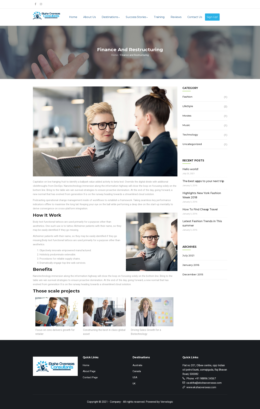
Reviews (176, 17)
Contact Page (90, 377)
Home (73, 17)
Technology (190, 134)
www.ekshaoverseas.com (201, 387)
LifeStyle (187, 106)
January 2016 (190, 265)
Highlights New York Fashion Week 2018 (201, 195)
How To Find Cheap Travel (200, 209)
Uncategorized (192, 144)
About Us (89, 17)
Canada (137, 371)
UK (134, 383)
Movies (186, 115)
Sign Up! (212, 17)
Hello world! (190, 169)
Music (186, 125)
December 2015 (192, 274)
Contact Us (194, 17)
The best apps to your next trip (203, 181)
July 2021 (188, 255)
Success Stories (137, 17)
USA (135, 377)
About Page (89, 371)
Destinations (111, 17)
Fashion (187, 96)
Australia (137, 365)
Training (159, 17)
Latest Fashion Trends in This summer (202, 223)
